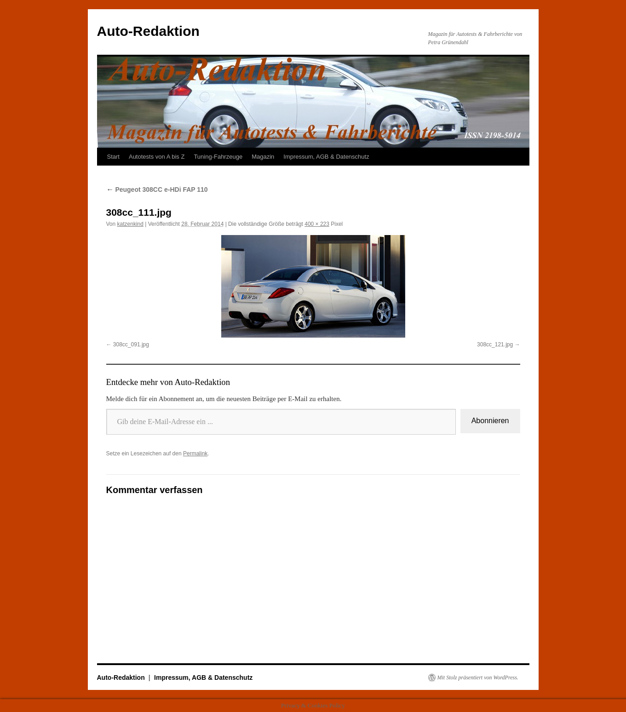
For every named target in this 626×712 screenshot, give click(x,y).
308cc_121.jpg (495, 344)
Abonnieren (490, 421)
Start (113, 156)
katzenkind (130, 224)
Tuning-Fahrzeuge (218, 156)
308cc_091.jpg (131, 344)
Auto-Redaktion (148, 31)
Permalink (195, 453)
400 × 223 (316, 224)
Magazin (263, 156)
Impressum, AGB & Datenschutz (326, 156)
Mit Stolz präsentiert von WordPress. (477, 677)
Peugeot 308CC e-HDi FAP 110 (157, 189)
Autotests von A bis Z (156, 156)
